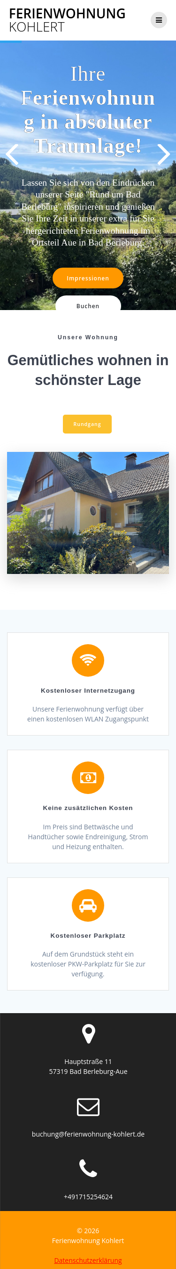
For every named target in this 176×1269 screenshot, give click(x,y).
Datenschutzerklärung (88, 1255)
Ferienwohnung (67, 20)
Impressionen (88, 278)
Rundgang (87, 419)
